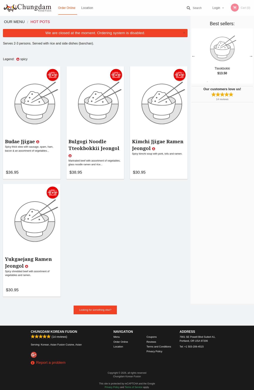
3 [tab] (219, 82)
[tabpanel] (222, 56)
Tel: (192, 346)
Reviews (151, 341)
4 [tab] (225, 82)
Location (87, 8)
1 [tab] (207, 82)
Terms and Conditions (158, 346)
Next (251, 56)
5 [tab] (231, 82)
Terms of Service (133, 387)
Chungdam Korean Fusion (54, 331)
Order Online (66, 8)
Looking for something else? (95, 314)
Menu (117, 336)
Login (216, 8)
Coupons (151, 336)
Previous (193, 56)
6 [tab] (237, 82)
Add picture (53, 75)
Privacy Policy (154, 351)
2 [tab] (213, 82)
